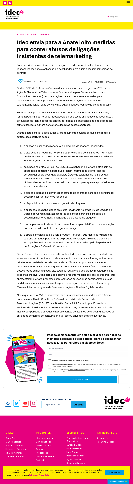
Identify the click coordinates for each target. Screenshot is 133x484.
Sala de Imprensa (38, 34)
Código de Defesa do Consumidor (77, 439)
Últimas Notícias (43, 441)
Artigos (39, 449)
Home (20, 34)
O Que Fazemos (13, 441)
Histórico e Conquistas (16, 449)
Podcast (40, 460)
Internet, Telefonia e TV (35, 81)
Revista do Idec (43, 445)
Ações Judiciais (74, 459)
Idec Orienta (72, 452)
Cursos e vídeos (74, 444)
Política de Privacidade (39, 475)
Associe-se (102, 438)
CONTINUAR (114, 472)
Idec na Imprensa (44, 438)
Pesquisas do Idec (75, 455)
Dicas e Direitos (74, 448)
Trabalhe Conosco (15, 456)
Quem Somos (12, 438)
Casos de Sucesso (75, 463)
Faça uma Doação (106, 441)
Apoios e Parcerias (15, 445)
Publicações (42, 452)
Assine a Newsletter (45, 456)
